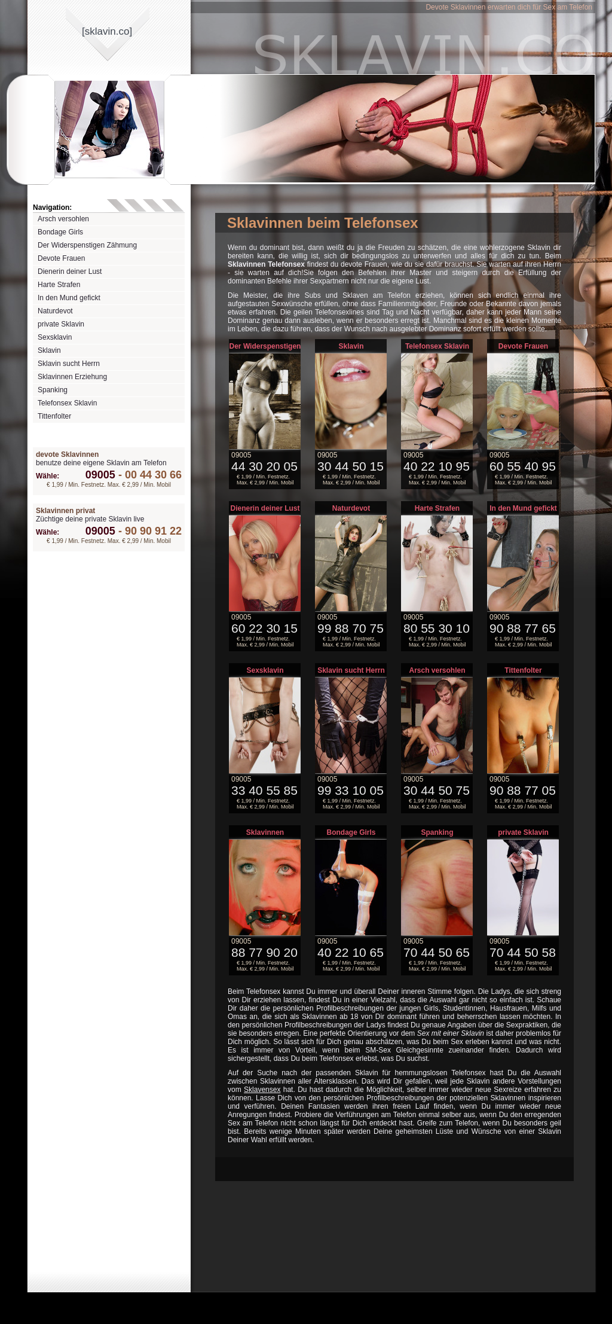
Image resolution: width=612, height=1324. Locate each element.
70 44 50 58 (522, 952)
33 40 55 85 (264, 790)
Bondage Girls (60, 232)
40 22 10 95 (436, 466)
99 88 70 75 (350, 628)
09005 (100, 475)
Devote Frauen (61, 258)
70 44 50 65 (436, 952)
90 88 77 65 (522, 628)
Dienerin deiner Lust (70, 271)
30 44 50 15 (350, 466)
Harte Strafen (59, 284)
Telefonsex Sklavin (67, 403)
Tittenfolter (54, 416)
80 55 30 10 (436, 628)
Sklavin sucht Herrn (69, 363)
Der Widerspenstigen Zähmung (87, 245)
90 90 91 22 (148, 531)
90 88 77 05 (522, 790)
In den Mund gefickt (69, 298)
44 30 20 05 (264, 466)
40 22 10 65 (350, 952)
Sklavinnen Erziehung (72, 377)
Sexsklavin (55, 337)
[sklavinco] (107, 31)
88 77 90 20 (264, 952)
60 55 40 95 (522, 466)
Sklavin (49, 350)
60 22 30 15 (264, 628)
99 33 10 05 (350, 790)
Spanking (53, 390)
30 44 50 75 (436, 790)
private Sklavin (61, 324)
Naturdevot (55, 311)
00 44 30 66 (148, 475)
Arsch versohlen (63, 219)
